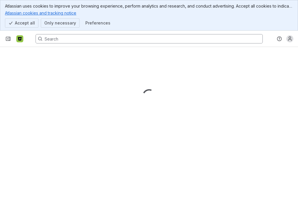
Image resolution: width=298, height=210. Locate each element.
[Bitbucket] (19, 38)
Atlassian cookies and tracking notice (40, 12)
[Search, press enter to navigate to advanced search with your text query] (149, 38)
